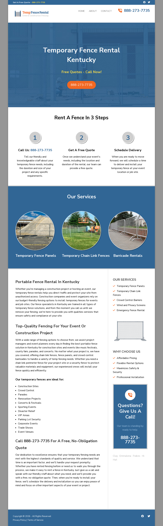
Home (81, 11)
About (93, 11)
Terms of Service (35, 520)
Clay (115, 456)
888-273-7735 (38, 2)
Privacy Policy (19, 520)
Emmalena (125, 456)
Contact (106, 11)
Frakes (136, 456)
